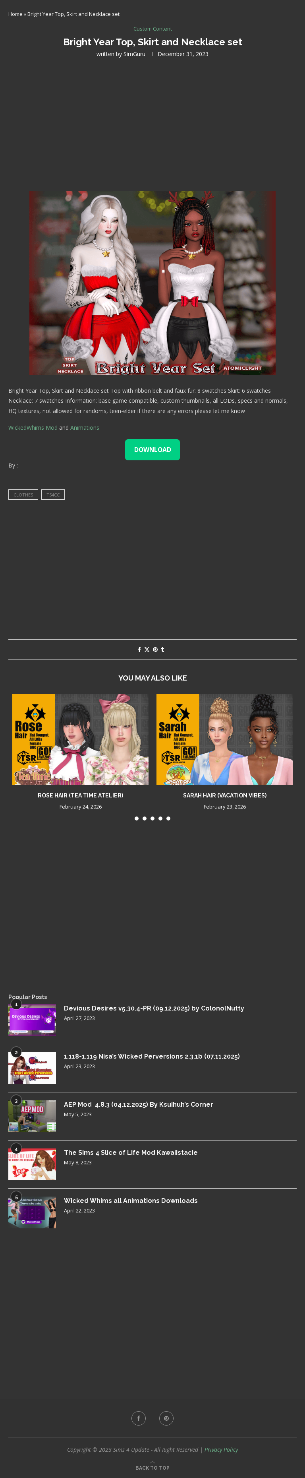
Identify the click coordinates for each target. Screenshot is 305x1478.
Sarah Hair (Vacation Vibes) (224, 795)
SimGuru (134, 54)
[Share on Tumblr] (162, 649)
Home (15, 13)
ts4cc (53, 495)
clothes (23, 495)
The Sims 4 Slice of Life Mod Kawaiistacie (131, 1152)
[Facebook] (138, 1418)
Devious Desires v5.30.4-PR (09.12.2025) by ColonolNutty (154, 1008)
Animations (84, 427)
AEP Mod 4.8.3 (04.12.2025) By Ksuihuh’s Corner (138, 1104)
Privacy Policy (221, 1449)
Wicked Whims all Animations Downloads (131, 1201)
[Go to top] (152, 1467)
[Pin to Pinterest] (155, 649)
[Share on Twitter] (147, 649)
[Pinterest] (166, 1418)
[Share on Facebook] (139, 649)
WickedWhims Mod (33, 427)
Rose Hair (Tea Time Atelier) (80, 795)
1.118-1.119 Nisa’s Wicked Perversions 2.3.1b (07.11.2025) (152, 1056)
